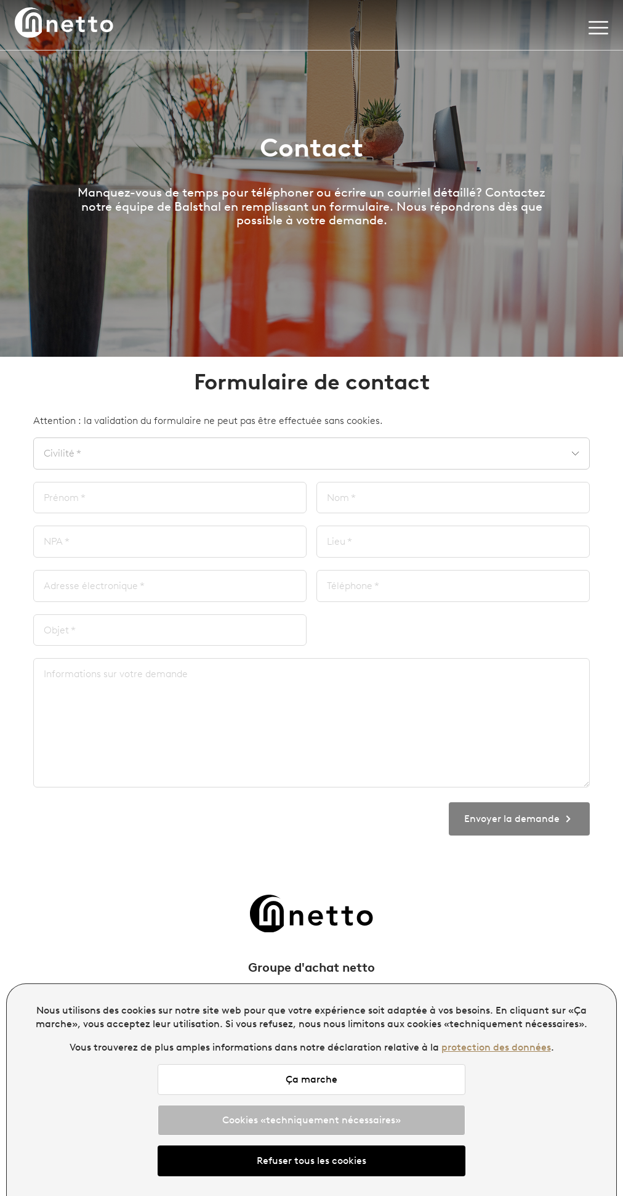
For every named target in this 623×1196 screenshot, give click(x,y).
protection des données (496, 1047)
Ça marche (311, 1079)
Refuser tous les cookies (311, 1160)
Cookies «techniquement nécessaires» (311, 1120)
